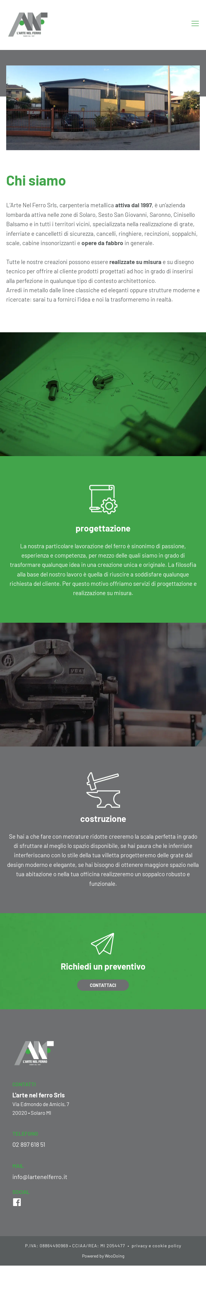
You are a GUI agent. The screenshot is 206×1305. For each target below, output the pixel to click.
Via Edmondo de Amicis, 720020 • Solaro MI (40, 1108)
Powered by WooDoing (103, 1255)
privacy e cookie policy (155, 1245)
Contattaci (103, 985)
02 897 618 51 (28, 1144)
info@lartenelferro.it (39, 1176)
